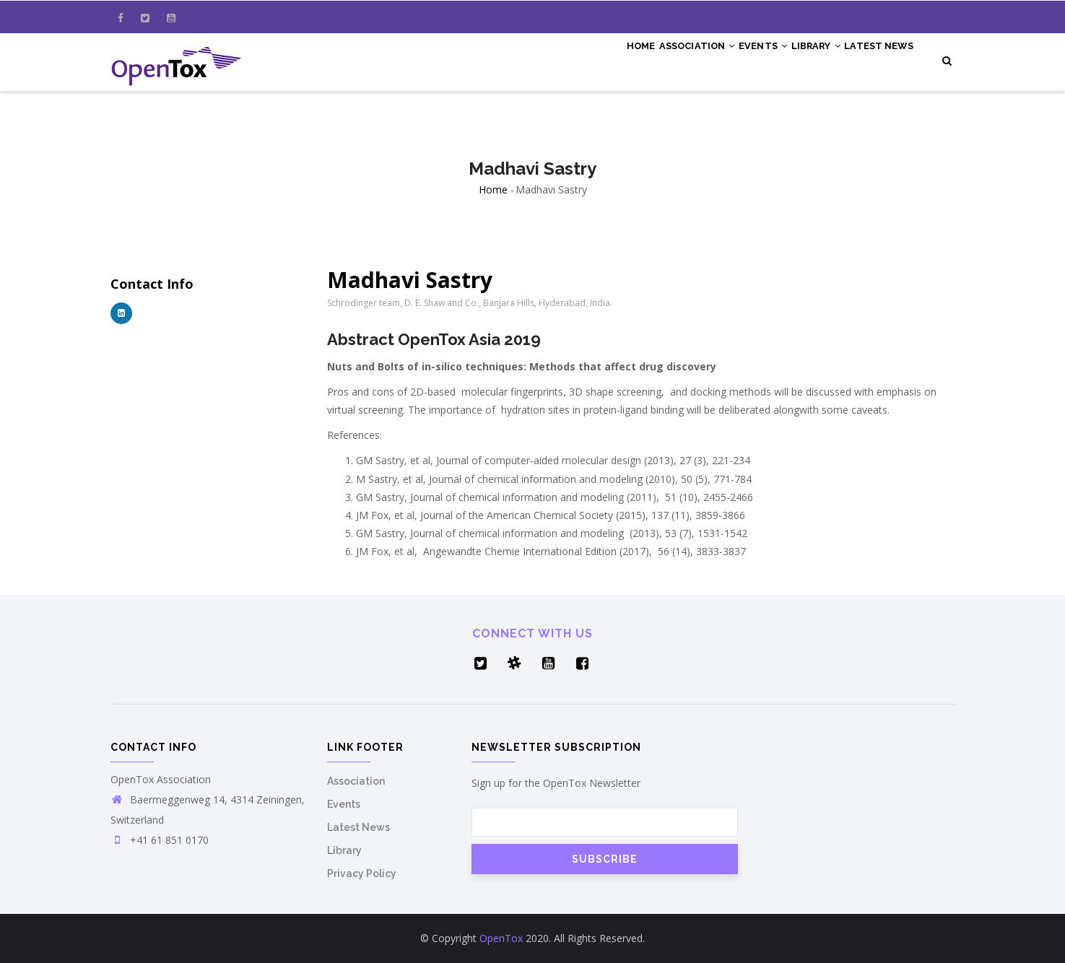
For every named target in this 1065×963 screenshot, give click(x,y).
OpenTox (501, 938)
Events (734, 59)
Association (656, 59)
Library (799, 59)
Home (589, 59)
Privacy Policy (361, 873)
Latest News (873, 59)
